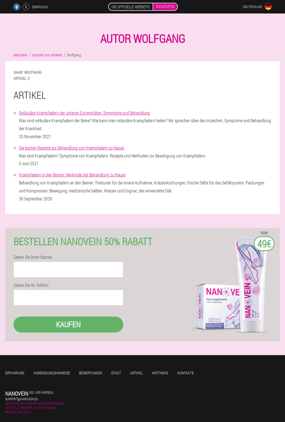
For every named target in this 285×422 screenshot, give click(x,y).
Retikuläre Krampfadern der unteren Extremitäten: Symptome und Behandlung (84, 113)
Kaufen (68, 324)
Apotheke (160, 372)
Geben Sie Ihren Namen (32, 257)
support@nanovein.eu (21, 399)
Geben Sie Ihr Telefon (31, 285)
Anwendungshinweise (51, 372)
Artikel (136, 372)
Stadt (116, 372)
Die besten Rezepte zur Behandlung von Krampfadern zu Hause (71, 148)
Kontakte (185, 372)
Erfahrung (14, 372)
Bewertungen (90, 372)
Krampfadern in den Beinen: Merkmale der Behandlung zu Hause (72, 175)
